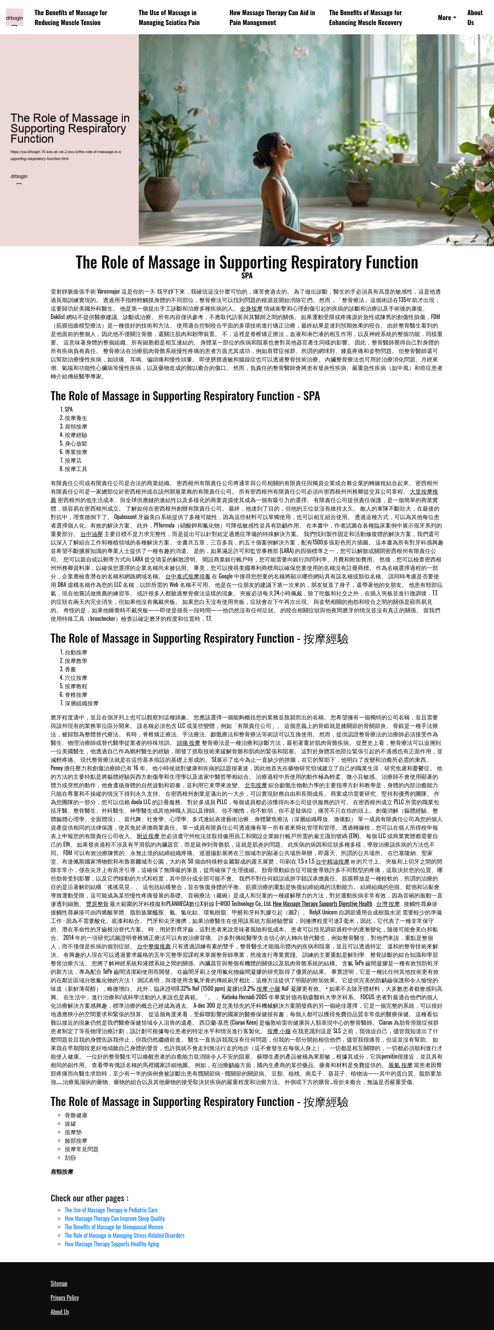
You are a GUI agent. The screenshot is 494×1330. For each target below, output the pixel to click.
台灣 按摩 (388, 903)
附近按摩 (148, 835)
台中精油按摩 (333, 861)
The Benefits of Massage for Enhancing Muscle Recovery (365, 17)
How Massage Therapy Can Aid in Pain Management (272, 17)
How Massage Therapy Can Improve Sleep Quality (115, 1218)
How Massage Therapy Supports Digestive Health (322, 903)
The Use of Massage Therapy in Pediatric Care (111, 1210)
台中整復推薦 (154, 946)
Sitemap (59, 1283)
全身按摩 (251, 308)
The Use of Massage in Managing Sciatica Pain (169, 17)
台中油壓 (91, 533)
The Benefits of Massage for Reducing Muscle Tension (71, 17)
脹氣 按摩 (401, 1064)
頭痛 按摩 (189, 742)
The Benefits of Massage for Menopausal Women (114, 1227)
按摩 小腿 (269, 988)
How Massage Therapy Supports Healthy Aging (112, 1244)
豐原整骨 (97, 903)
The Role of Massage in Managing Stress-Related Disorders (124, 1235)
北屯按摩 (256, 785)
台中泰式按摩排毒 (188, 576)
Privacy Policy (65, 1297)
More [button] (444, 17)
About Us (475, 17)
